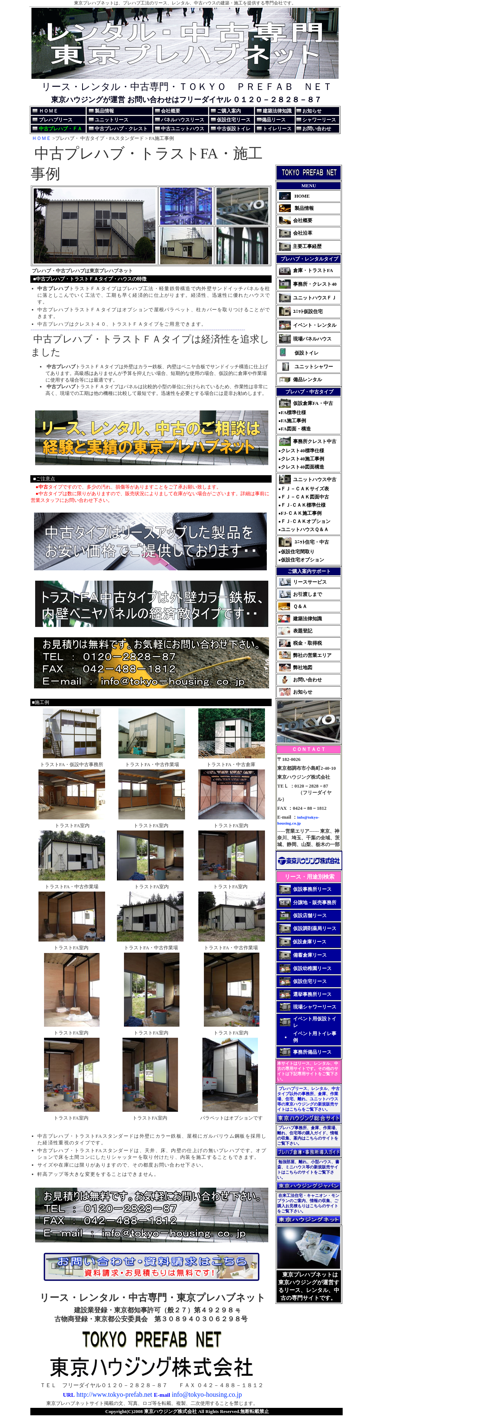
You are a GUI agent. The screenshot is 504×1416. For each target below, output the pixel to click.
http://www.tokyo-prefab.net (113, 1394)
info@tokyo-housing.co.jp (207, 1394)
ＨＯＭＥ (41, 138)
